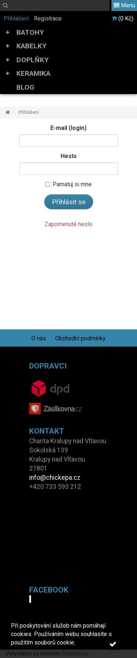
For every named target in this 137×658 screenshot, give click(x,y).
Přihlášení (16, 18)
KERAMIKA (33, 73)
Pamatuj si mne (68, 184)
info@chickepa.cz (54, 477)
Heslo (69, 156)
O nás (38, 338)
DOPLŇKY (32, 60)
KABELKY (31, 46)
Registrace (48, 18)
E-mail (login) (68, 127)
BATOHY (30, 32)
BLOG (25, 87)
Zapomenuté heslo (68, 224)
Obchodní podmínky (80, 338)
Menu (124, 5)
